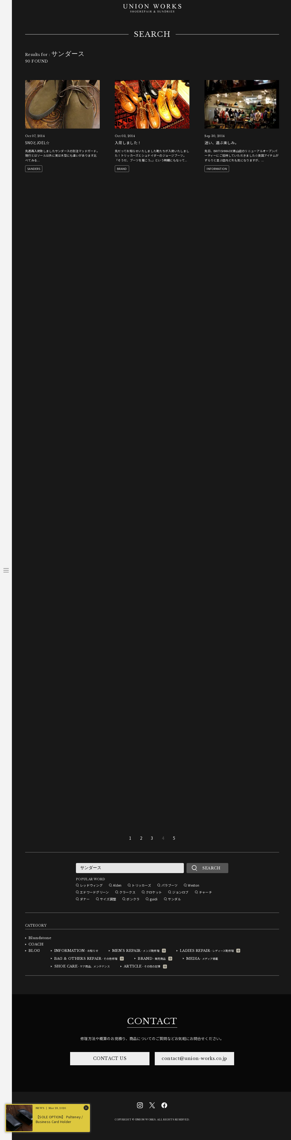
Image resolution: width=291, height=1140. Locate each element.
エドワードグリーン (94, 892)
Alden (117, 885)
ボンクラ (132, 899)
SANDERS (33, 168)
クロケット (154, 892)
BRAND (122, 168)
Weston (193, 885)
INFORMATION (217, 168)
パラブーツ (169, 885)
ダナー (85, 899)
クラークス (127, 892)
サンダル (174, 899)
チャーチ (205, 892)
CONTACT (152, 1021)
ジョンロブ (180, 892)
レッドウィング (91, 885)
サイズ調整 (108, 899)
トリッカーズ (141, 885)
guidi (153, 899)
